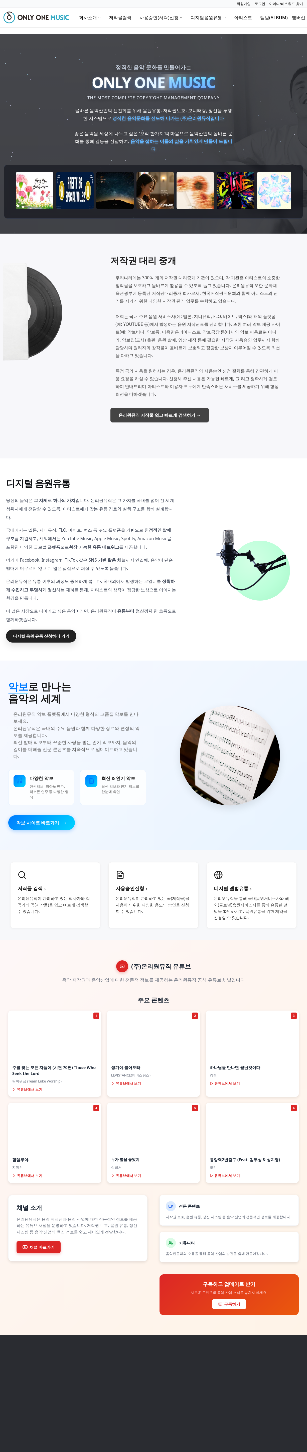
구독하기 (229, 1304)
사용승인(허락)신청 (160, 17)
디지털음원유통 (208, 17)
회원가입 (244, 3)
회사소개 (90, 17)
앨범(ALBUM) (274, 17)
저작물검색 (120, 17)
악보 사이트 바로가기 (41, 822)
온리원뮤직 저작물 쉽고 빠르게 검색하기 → (159, 415)
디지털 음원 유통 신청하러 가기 (41, 636)
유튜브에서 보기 (27, 1089)
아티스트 (243, 17)
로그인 (260, 3)
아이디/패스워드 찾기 (286, 3)
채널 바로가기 (39, 1247)
